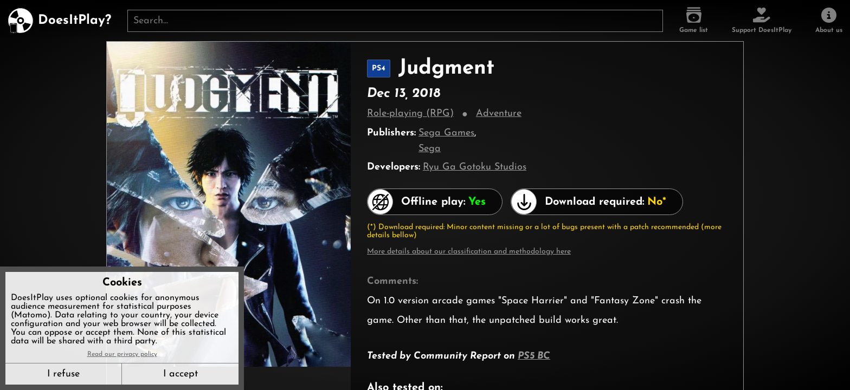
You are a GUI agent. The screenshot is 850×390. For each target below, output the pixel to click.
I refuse (63, 374)
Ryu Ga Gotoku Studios (474, 167)
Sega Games (446, 133)
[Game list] (693, 20)
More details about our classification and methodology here (469, 252)
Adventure (498, 113)
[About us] (829, 20)
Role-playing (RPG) (410, 113)
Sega (429, 149)
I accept (180, 374)
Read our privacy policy (122, 354)
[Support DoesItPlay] (762, 20)
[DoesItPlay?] (59, 20)
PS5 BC (534, 356)
